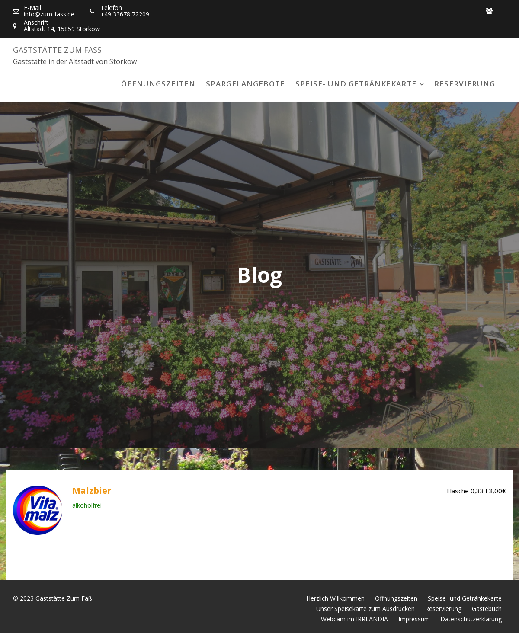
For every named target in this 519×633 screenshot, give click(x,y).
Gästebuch (487, 608)
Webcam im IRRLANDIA (354, 619)
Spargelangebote (245, 84)
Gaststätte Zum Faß (57, 50)
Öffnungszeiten (158, 84)
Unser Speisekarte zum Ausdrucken (365, 608)
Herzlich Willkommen (335, 598)
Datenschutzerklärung (471, 619)
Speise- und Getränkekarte (355, 84)
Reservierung (464, 84)
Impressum (414, 619)
